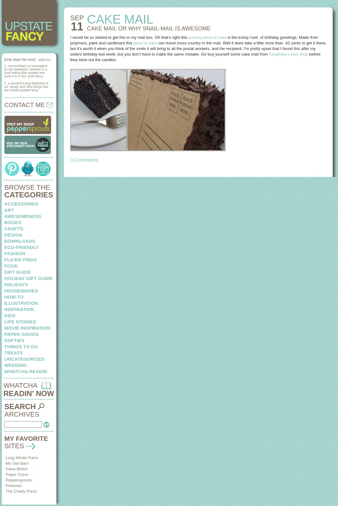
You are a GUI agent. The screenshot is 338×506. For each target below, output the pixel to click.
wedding (15, 365)
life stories (20, 321)
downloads (19, 241)
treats (13, 352)
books (12, 222)
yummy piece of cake (207, 37)
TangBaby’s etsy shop (288, 54)
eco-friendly (21, 247)
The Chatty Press (21, 491)
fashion (14, 253)
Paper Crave (17, 474)
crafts (13, 228)
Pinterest (13, 485)
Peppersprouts (19, 480)
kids (10, 315)
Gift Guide (17, 272)
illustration (21, 303)
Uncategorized (24, 359)
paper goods (21, 334)
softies (14, 340)
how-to (14, 297)
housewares (21, 290)
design (13, 234)
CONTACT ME (28, 105)
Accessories (21, 203)
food (11, 266)
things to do (21, 346)
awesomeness (22, 216)
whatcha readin (25, 371)
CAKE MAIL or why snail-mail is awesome (149, 28)
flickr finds (20, 259)
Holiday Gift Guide (28, 278)
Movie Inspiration (27, 328)
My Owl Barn (17, 463)
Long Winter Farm (22, 457)
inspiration (19, 309)
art (9, 210)
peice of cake (145, 43)
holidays (16, 284)
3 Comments (84, 160)
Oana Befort (16, 469)
